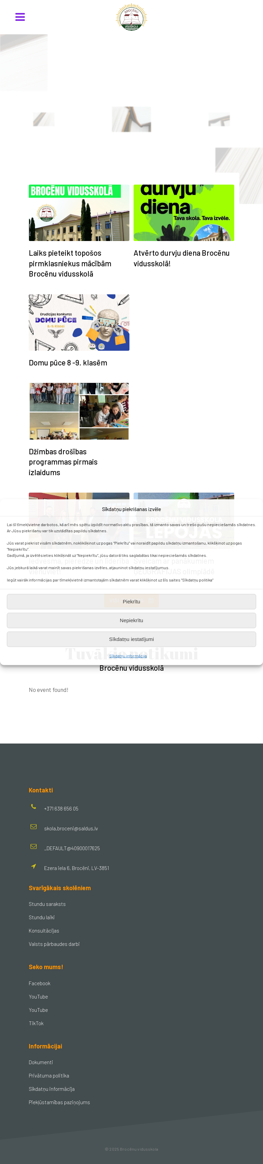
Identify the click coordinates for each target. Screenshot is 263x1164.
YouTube (38, 996)
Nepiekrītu (131, 620)
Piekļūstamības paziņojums (59, 1102)
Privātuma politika (49, 1075)
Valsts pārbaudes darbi (54, 944)
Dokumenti (41, 1062)
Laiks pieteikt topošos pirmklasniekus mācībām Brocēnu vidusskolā (70, 263)
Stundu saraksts (47, 904)
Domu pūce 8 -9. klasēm (68, 362)
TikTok (36, 1023)
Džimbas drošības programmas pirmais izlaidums (63, 462)
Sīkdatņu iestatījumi (131, 639)
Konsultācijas (44, 930)
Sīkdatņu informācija (128, 655)
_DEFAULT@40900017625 (72, 848)
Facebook (39, 983)
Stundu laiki (42, 917)
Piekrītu (131, 601)
